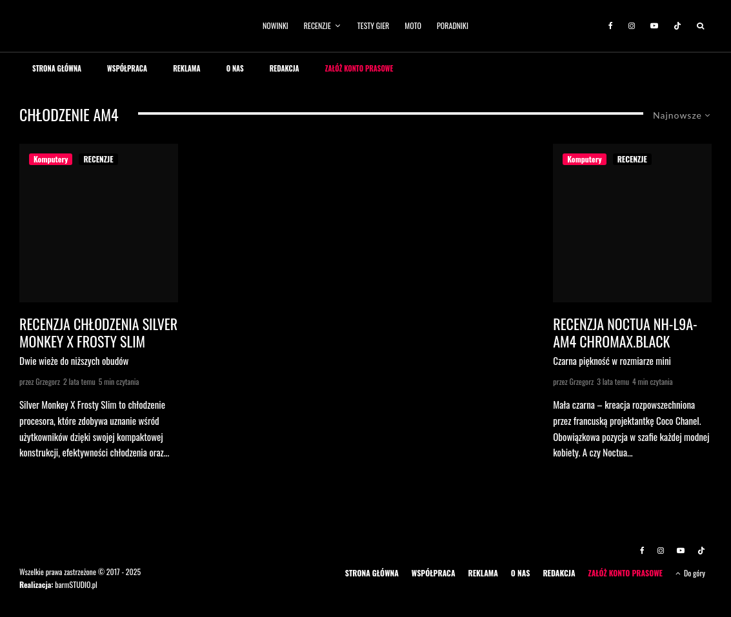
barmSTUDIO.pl (76, 584)
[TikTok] (677, 26)
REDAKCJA (284, 68)
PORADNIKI (452, 25)
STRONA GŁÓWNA (56, 68)
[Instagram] (632, 26)
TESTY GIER (373, 25)
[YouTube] (654, 26)
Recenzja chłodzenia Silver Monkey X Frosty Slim (98, 332)
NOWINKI (275, 25)
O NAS (235, 68)
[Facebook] (611, 26)
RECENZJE (317, 25)
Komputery (51, 158)
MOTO (413, 25)
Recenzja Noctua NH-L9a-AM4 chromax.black (625, 332)
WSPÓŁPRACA (127, 68)
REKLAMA (187, 68)
